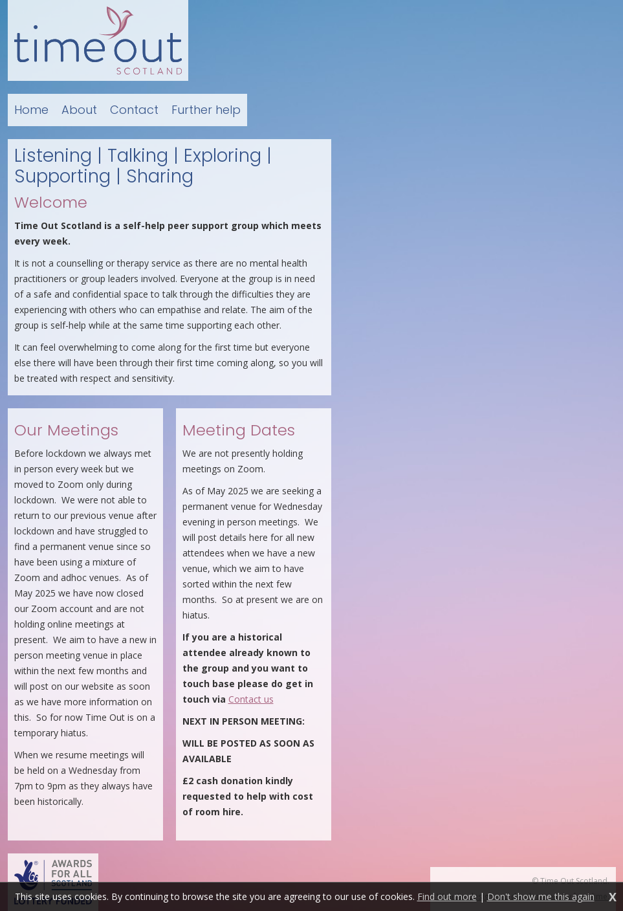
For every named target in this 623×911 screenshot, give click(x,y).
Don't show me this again (541, 896)
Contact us (251, 699)
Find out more (447, 896)
